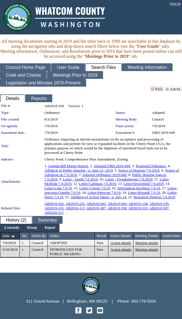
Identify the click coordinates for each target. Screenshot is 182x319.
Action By (39, 236)
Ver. (25, 236)
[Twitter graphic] (89, 312)
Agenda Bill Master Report (68, 166)
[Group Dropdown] (32, 228)
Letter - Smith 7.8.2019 (80, 179)
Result (101, 236)
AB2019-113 (75, 208)
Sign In (175, 3)
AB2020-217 (54, 212)
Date (6, 236)
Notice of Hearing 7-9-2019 (138, 170)
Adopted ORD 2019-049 (112, 166)
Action (54, 236)
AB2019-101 (54, 208)
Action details (120, 243)
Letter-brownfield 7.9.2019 (144, 184)
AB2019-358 (117, 208)
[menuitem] (11, 228)
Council (158, 119)
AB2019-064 (117, 204)
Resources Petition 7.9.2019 (154, 197)
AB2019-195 (159, 204)
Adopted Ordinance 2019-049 (104, 175)
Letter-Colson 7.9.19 (94, 188)
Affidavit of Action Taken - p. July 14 (98, 197)
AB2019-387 (96, 208)
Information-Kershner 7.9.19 (138, 188)
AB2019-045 (96, 204)
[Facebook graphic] (79, 312)
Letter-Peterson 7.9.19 (104, 192)
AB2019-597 (159, 208)
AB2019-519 (138, 208)
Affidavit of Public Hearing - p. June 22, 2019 (78, 170)
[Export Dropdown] (50, 228)
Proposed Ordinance (151, 166)
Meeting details (146, 243)
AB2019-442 (54, 204)
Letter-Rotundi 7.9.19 (144, 192)
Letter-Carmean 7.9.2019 (97, 184)
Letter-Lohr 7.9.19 (58, 188)
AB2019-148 (138, 204)
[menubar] (29, 228)
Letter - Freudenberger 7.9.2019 (128, 179)
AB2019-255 (75, 204)
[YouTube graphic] (100, 312)
